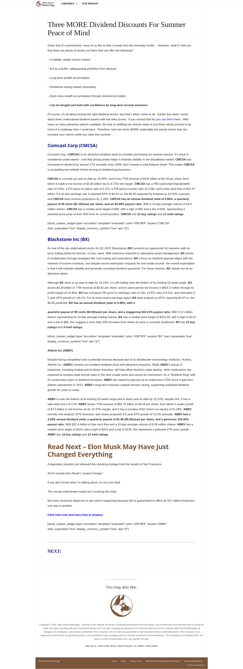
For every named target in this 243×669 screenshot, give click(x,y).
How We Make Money (193, 661)
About (123, 661)
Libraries (69, 3)
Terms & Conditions (196, 665)
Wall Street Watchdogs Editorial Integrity (162, 661)
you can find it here (168, 119)
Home (114, 661)
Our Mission (90, 3)
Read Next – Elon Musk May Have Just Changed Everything (108, 450)
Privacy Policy (136, 661)
